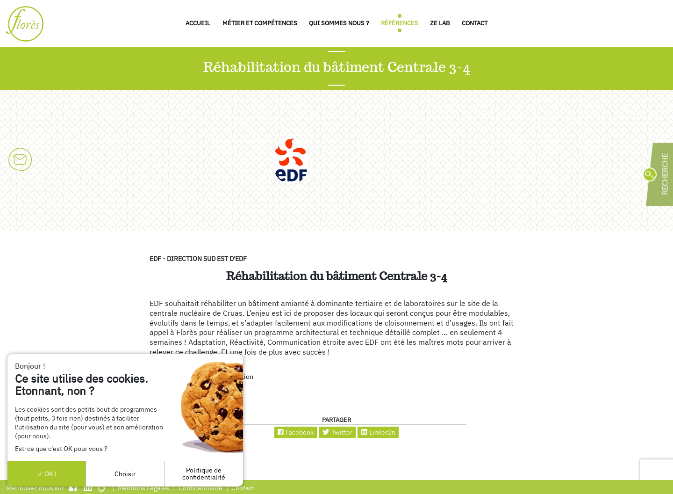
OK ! (47, 473)
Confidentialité (200, 487)
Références (399, 23)
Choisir (125, 473)
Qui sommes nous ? (339, 23)
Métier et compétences (259, 23)
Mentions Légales (143, 487)
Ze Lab (440, 23)
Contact (474, 23)
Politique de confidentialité (203, 473)
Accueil (198, 23)
